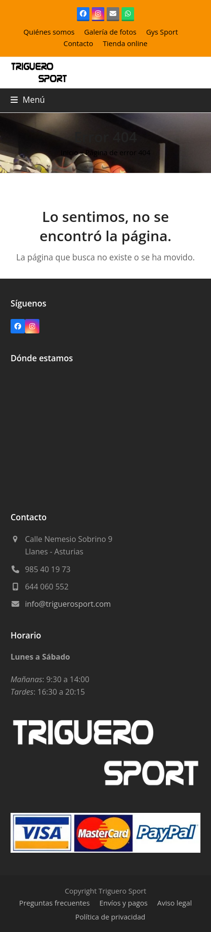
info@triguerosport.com (68, 604)
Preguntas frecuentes (54, 902)
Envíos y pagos (123, 902)
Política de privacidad (110, 916)
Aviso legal (174, 902)
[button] (28, 99)
